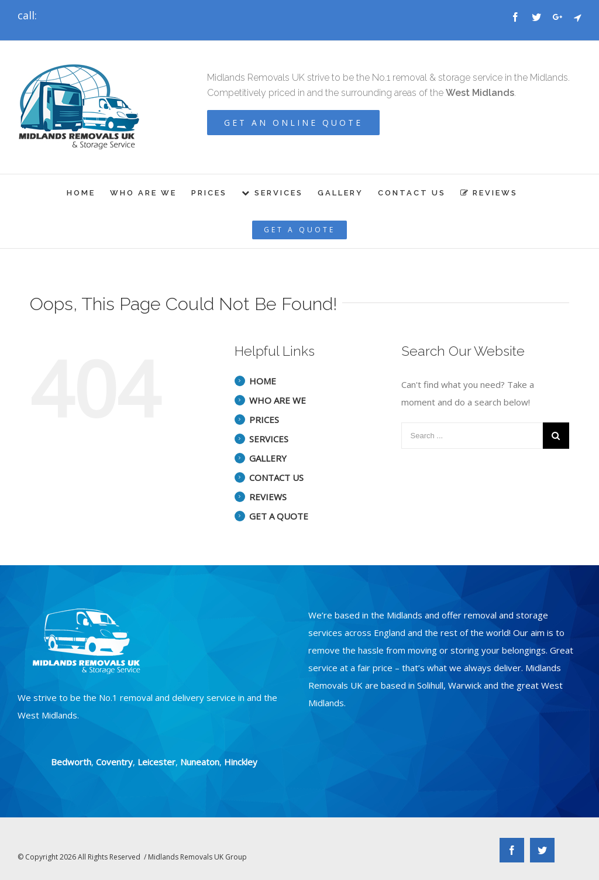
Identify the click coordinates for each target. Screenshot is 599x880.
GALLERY (268, 458)
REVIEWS (268, 497)
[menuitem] (88, 192)
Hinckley (240, 762)
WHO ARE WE (277, 400)
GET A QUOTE (278, 516)
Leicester (156, 762)
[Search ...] (472, 435)
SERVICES (268, 439)
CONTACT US (276, 477)
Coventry (114, 762)
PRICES (264, 419)
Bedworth (71, 762)
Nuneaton (199, 762)
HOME (262, 381)
